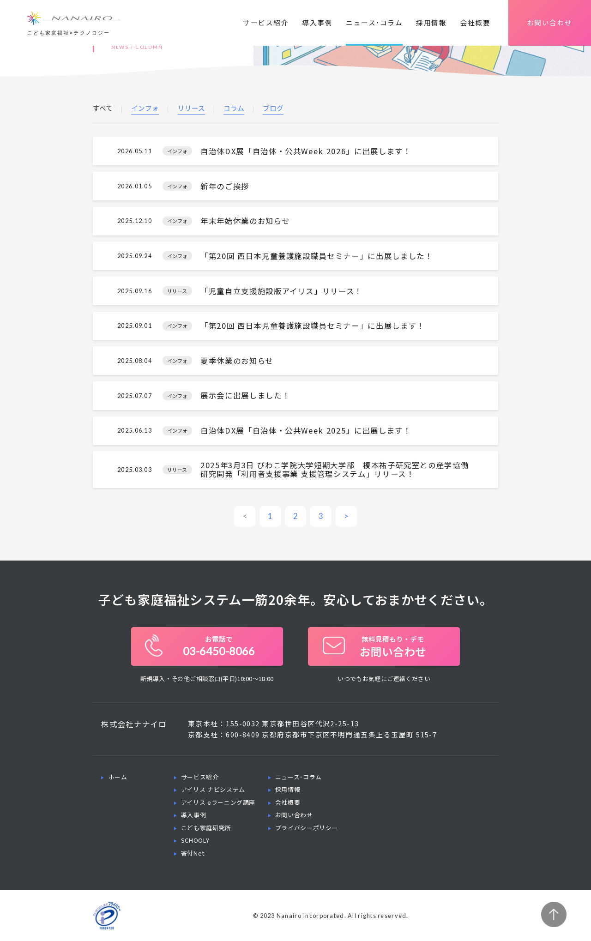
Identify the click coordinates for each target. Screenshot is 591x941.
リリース (191, 109)
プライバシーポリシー (306, 827)
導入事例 (317, 22)
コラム (233, 109)
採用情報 (431, 22)
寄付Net (193, 853)
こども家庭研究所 (206, 827)
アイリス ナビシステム (213, 789)
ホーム (118, 776)
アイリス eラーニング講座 (218, 802)
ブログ (273, 109)
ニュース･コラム (374, 22)
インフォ (145, 109)
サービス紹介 (266, 22)
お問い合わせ (550, 22)
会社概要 (475, 22)
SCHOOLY (195, 840)
